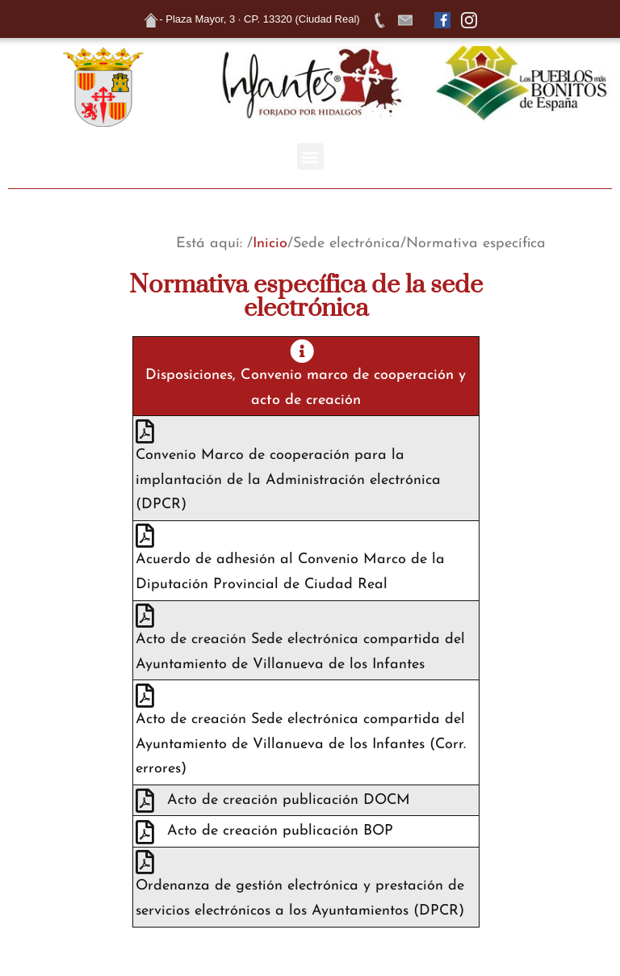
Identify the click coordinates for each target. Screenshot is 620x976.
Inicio (270, 243)
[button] (310, 156)
